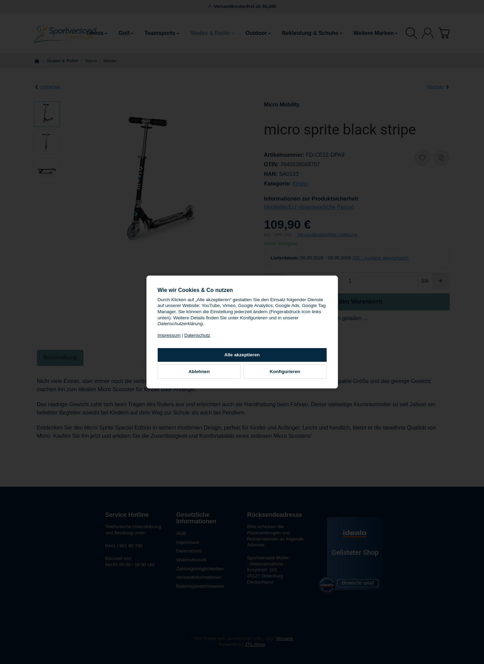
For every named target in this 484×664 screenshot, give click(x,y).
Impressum (169, 335)
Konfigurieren (285, 371)
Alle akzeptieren (242, 354)
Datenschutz (197, 335)
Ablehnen (199, 371)
